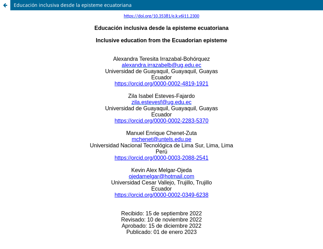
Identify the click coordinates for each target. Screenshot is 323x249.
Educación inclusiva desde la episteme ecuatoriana (73, 5)
